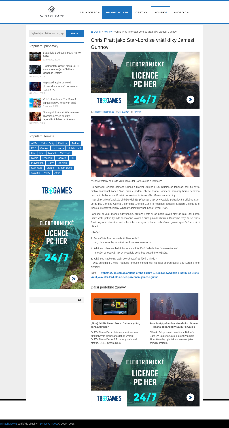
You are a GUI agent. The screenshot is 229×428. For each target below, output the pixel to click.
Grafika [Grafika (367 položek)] (44, 148)
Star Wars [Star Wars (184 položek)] (37, 167)
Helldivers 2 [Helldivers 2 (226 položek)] (74, 148)
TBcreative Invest (48, 423)
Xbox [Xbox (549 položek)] (57, 172)
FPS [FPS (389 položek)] (33, 148)
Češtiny (141, 12)
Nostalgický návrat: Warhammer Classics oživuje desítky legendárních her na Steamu (61, 116)
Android (180, 12)
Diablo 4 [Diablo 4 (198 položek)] (62, 143)
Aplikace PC (88, 12)
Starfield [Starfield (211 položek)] (62, 162)
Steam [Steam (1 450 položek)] (50, 167)
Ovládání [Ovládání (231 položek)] (48, 158)
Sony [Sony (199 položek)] (51, 162)
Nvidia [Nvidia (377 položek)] (34, 158)
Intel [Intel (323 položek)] (41, 153)
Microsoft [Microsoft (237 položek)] (65, 153)
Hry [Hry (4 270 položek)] (33, 153)
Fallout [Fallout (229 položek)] (75, 143)
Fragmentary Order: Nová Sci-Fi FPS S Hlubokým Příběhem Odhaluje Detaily (61, 69)
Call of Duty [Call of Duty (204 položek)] (47, 143)
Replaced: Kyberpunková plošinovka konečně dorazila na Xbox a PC (60, 86)
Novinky (160, 12)
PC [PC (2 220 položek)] (72, 158)
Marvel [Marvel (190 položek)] (52, 153)
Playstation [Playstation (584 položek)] (37, 162)
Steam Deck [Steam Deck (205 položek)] (65, 167)
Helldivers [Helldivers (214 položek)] (58, 148)
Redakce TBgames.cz (103, 112)
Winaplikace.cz (8, 423)
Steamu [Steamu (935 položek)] (35, 172)
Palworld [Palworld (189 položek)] (62, 158)
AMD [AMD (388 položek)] (34, 143)
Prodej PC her (117, 12)
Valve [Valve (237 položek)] (47, 172)
